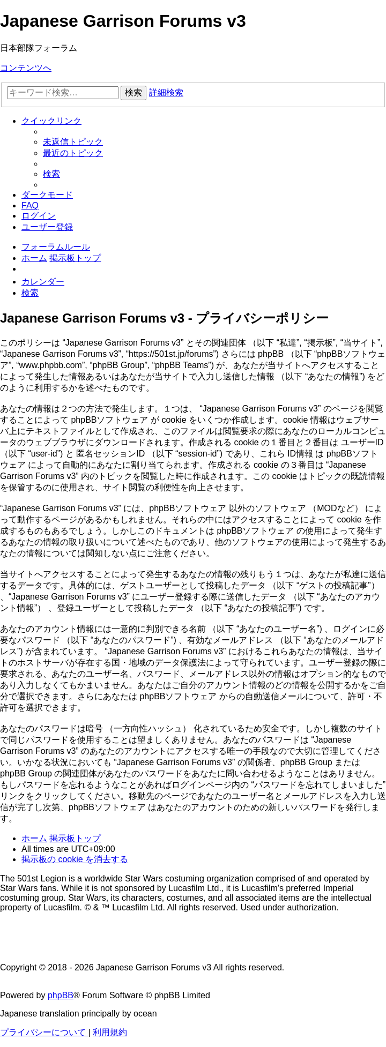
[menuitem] (73, 141)
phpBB (60, 995)
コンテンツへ (25, 67)
